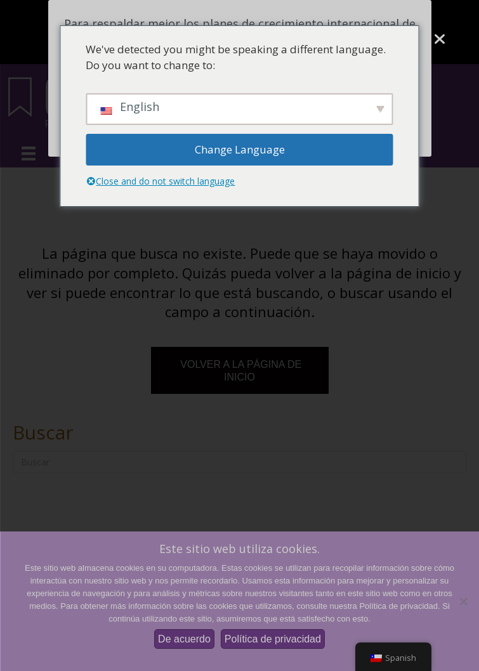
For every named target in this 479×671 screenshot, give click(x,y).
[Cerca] (439, 40)
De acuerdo (184, 639)
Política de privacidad (273, 639)
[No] (463, 601)
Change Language (240, 149)
